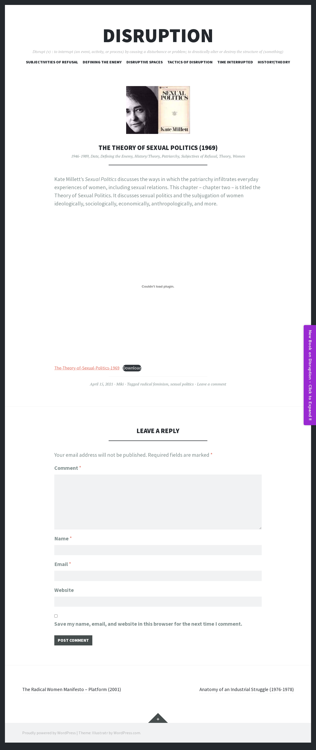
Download (132, 368)
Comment (67, 467)
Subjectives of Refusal (199, 156)
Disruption (158, 35)
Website (64, 589)
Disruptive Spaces (144, 61)
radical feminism (154, 384)
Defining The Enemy (102, 61)
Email (62, 563)
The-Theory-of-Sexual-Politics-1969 (86, 368)
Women (239, 156)
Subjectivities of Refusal (52, 61)
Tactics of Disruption (190, 61)
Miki (120, 384)
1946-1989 (80, 156)
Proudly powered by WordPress (49, 735)
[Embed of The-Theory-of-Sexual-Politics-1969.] (158, 287)
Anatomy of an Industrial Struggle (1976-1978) (241, 691)
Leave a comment (211, 384)
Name (63, 536)
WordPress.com (127, 735)
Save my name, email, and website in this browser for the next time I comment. (148, 625)
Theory (225, 156)
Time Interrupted (235, 61)
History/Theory (274, 61)
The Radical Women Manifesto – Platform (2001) (77, 691)
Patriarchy (170, 156)
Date (95, 156)
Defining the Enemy (116, 156)
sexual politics (182, 384)
